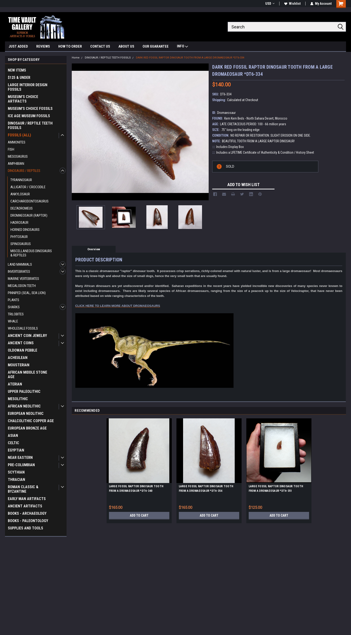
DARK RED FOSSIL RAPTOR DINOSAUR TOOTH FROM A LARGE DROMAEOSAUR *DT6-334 (190, 57)
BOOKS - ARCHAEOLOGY (27, 513)
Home (76, 57)
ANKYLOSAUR (20, 194)
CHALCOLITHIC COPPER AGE (31, 421)
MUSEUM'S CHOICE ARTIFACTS (23, 98)
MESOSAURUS (18, 156)
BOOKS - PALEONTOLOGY (28, 521)
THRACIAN (16, 479)
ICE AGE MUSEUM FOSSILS (29, 116)
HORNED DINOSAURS (25, 230)
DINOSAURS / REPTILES (24, 171)
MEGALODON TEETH (22, 286)
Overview (93, 249)
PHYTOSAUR (19, 237)
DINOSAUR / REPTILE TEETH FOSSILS (30, 125)
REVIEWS (43, 46)
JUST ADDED (18, 46)
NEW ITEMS (17, 70)
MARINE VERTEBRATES (23, 279)
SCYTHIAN (16, 472)
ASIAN (13, 435)
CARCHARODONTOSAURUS (29, 201)
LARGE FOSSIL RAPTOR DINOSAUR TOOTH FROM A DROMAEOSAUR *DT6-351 (276, 488)
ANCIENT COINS (21, 343)
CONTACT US (100, 46)
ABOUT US (126, 46)
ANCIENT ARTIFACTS (25, 506)
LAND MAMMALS (20, 264)
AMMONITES (16, 142)
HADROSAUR (19, 222)
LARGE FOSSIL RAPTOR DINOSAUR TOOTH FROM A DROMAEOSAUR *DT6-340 (136, 488)
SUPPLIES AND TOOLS (25, 528)
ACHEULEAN (17, 357)
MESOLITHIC (18, 399)
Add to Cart (139, 515)
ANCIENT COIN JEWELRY (27, 335)
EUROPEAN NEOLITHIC (26, 413)
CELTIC (13, 443)
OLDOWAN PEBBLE (22, 350)
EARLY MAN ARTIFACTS (27, 498)
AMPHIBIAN (16, 163)
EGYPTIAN (16, 450)
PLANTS (13, 300)
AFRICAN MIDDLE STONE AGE (27, 374)
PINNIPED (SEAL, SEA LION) (27, 293)
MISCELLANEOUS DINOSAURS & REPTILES (31, 253)
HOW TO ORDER (70, 46)
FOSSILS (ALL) (19, 135)
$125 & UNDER (19, 77)
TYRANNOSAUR (21, 180)
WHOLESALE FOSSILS (23, 328)
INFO (182, 46)
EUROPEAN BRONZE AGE (27, 428)
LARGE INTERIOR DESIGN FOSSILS (27, 87)
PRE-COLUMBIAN (21, 465)
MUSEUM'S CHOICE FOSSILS (30, 108)
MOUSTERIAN (18, 365)
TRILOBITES (16, 314)
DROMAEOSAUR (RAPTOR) (28, 215)
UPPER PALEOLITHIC (24, 391)
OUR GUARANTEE (156, 46)
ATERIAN (15, 384)
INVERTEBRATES (19, 271)
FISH (11, 149)
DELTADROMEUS (21, 208)
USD (269, 3)
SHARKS (14, 307)
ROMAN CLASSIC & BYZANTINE (23, 489)
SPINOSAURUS (20, 244)
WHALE (13, 321)
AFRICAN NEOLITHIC (24, 406)
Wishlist (292, 3)
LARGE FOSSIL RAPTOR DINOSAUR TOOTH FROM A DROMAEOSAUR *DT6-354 (206, 488)
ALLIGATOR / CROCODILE (27, 187)
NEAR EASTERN (20, 457)
